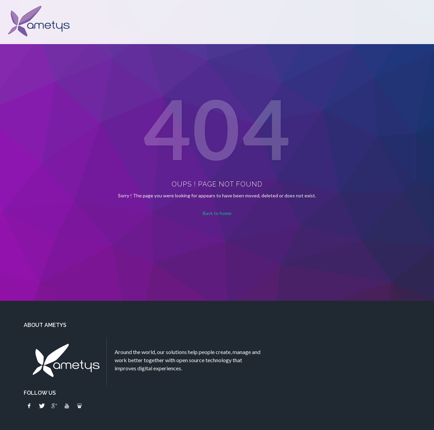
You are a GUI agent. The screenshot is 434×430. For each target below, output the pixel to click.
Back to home (217, 213)
